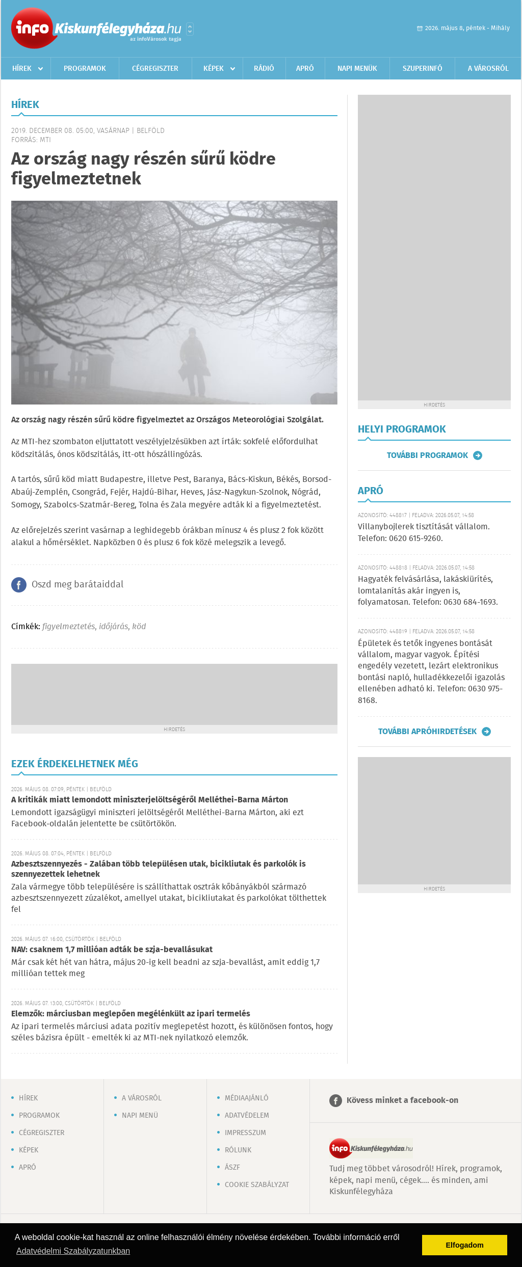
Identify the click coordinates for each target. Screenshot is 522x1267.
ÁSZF (232, 1167)
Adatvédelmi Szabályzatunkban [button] (73, 1251)
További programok (427, 455)
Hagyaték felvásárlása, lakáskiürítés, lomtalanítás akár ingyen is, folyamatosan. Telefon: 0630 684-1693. (428, 591)
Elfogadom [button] (465, 1245)
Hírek (22, 68)
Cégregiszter (155, 68)
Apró (305, 68)
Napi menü (140, 1115)
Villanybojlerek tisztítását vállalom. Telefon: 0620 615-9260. (424, 533)
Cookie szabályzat (257, 1185)
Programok (85, 68)
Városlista (190, 29)
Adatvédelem (247, 1115)
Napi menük (357, 68)
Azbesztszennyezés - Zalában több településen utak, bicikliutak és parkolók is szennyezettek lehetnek (158, 869)
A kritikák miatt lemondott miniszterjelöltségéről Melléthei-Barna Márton (149, 800)
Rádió (264, 68)
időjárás (113, 627)
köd (139, 627)
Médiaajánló (247, 1098)
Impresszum (245, 1133)
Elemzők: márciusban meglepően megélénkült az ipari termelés (130, 1014)
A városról (488, 68)
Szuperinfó (422, 68)
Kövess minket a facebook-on (402, 1100)
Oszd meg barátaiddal (77, 585)
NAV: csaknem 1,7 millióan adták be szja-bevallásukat (112, 949)
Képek (213, 68)
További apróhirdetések (427, 731)
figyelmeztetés (68, 627)
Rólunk (238, 1150)
